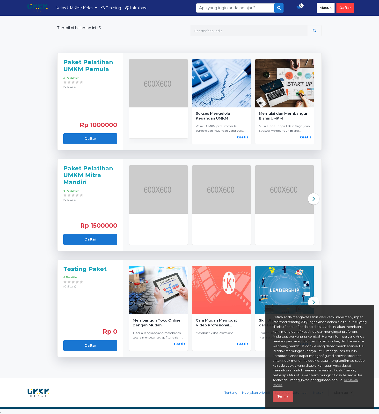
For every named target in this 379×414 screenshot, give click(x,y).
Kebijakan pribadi (256, 392)
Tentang (231, 392)
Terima (282, 396)
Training (111, 8)
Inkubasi (135, 8)
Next (313, 198)
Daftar (345, 7)
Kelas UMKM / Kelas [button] (75, 8)
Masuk (326, 7)
